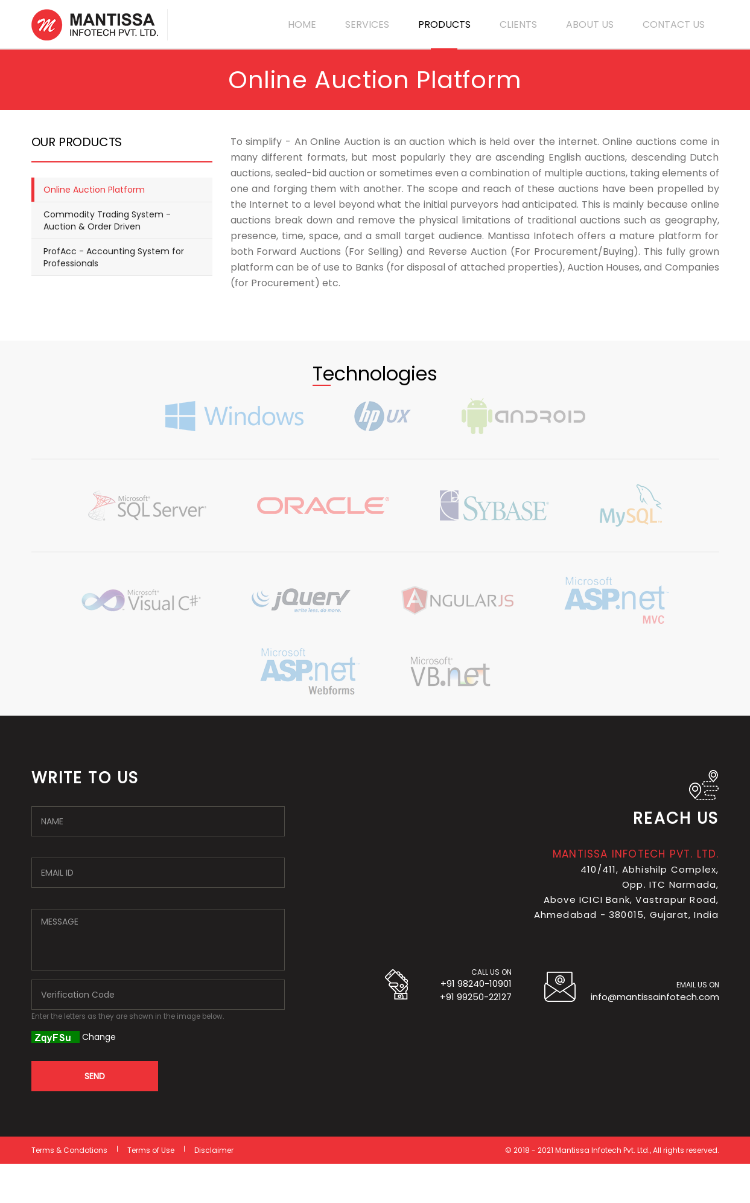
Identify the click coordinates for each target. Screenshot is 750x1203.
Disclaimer (214, 1150)
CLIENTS (518, 24)
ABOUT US (590, 24)
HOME (302, 24)
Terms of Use (150, 1150)
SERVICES (367, 24)
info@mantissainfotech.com (655, 996)
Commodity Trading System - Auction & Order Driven (107, 220)
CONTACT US (674, 24)
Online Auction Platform (94, 190)
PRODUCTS (444, 24)
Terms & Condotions (69, 1150)
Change (99, 1037)
